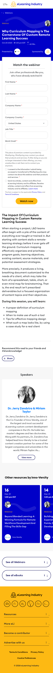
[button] (8, 358)
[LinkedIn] (23, 604)
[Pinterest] (38, 604)
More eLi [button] (26, 623)
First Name (11, 82)
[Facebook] (7, 604)
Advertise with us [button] (26, 642)
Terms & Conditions (12, 194)
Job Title (9, 129)
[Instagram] (46, 604)
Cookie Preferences (26, 658)
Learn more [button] (33, 189)
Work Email (11, 141)
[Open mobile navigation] (5, 4)
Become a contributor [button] (26, 633)
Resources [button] (26, 614)
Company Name (13, 105)
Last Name (11, 93)
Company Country (14, 117)
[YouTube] (30, 604)
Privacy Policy (37, 192)
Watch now (26, 201)
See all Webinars (26, 562)
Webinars (9, 13)
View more (26, 457)
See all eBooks (26, 575)
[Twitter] (15, 604)
